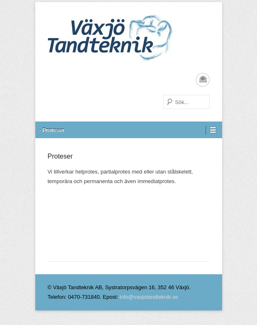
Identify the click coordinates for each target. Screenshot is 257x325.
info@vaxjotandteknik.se (149, 297)
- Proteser (52, 130)
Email (203, 80)
